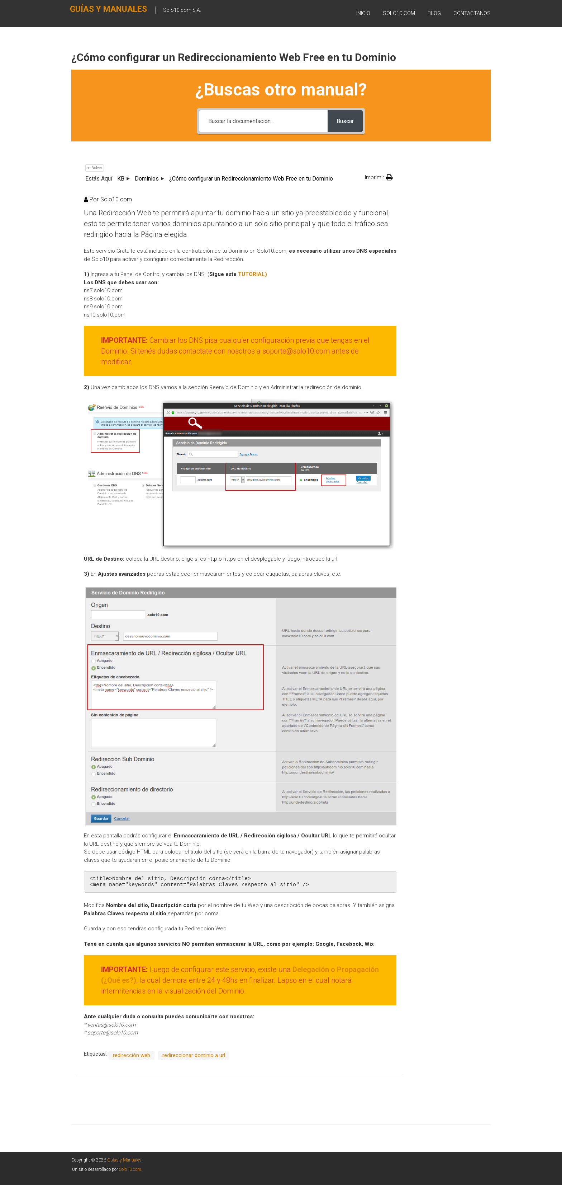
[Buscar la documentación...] (263, 121)
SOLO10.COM (399, 14)
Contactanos (472, 14)
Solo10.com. (130, 1171)
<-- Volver (94, 168)
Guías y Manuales (97, 13)
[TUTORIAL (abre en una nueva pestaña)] (252, 274)
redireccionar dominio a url (193, 1057)
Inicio (363, 14)
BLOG (434, 14)
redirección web (131, 1057)
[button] (379, 177)
